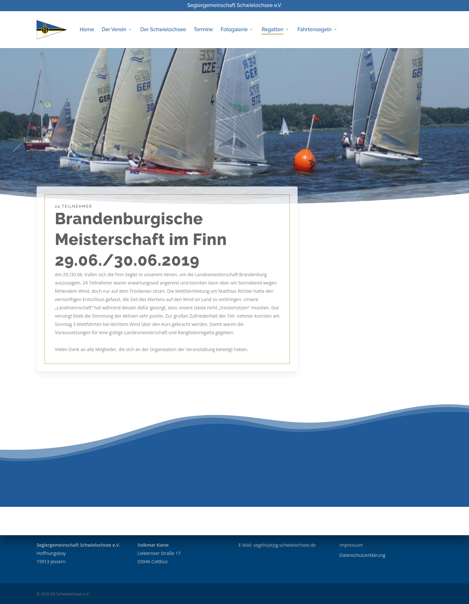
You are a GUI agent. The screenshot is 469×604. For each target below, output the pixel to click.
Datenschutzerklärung (362, 555)
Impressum (351, 545)
